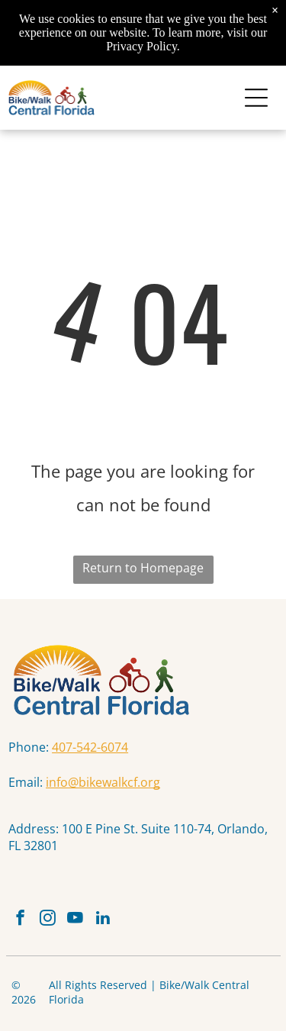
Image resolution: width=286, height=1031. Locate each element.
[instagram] (47, 919)
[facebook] (20, 919)
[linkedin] (102, 919)
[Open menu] (256, 97)
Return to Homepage (143, 567)
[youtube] (75, 919)
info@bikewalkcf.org (103, 782)
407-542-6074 (90, 747)
